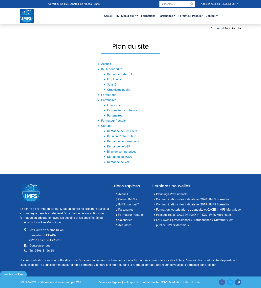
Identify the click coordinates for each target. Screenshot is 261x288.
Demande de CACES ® (122, 131)
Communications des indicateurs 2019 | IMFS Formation (193, 204)
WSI (78, 282)
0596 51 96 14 (229, 3)
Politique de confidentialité (141, 282)
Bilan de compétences (121, 151)
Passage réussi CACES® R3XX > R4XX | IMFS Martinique (193, 215)
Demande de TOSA (119, 157)
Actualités (124, 225)
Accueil (106, 64)
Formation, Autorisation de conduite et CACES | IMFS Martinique (198, 209)
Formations (108, 95)
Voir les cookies (13, 274)
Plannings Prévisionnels (172, 194)
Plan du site (192, 282)
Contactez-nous (40, 245)
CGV (164, 282)
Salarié (111, 84)
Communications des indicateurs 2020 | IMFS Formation (193, 199)
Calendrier (125, 220)
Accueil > (216, 28)
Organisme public (118, 90)
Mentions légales (110, 282)
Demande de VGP (118, 146)
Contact (210, 15)
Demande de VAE (118, 162)
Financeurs (114, 105)
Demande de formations (123, 141)
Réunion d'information (121, 136)
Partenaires (166, 15)
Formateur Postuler (114, 120)
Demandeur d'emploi (120, 74)
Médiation (175, 282)
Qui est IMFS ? (127, 199)
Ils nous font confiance (122, 110)
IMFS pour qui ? (126, 15)
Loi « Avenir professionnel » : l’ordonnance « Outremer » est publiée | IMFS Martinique (194, 222)
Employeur (114, 79)
